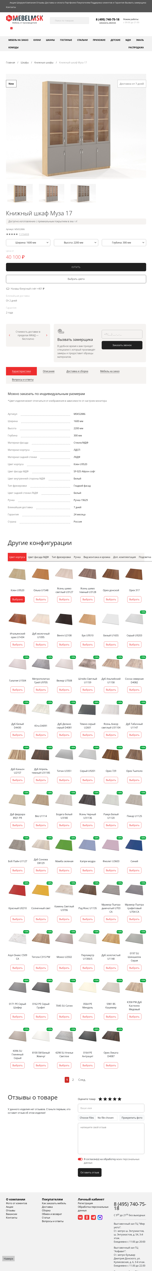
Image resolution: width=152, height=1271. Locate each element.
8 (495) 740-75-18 (107, 19)
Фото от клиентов (16, 1203)
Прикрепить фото (132, 1117)
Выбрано (17, 599)
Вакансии (11, 1214)
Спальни (82, 39)
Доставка (47, 1206)
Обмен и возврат (52, 1214)
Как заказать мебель (54, 1203)
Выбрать (41, 599)
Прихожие (99, 39)
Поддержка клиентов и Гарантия (107, 2)
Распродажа (136, 47)
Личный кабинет (91, 1199)
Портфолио (70, 2)
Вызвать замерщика (135, 2)
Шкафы (50, 39)
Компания (30, 2)
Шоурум (21, 2)
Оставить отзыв (89, 1172)
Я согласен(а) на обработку (111, 1160)
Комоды (13, 47)
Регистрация (85, 1203)
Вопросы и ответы (52, 1221)
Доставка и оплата (54, 2)
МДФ (128, 39)
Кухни (37, 39)
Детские (115, 39)
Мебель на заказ (18, 39)
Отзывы (40, 2)
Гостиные (66, 39)
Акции (13, 2)
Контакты (11, 7)
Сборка (46, 1210)
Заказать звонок (107, 23)
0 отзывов (24, 235)
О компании (15, 1199)
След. (82, 1080)
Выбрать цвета (76, 280)
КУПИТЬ (76, 268)
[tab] (21, 372)
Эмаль (140, 39)
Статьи (46, 1217)
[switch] (80, 1159)
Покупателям (83, 2)
